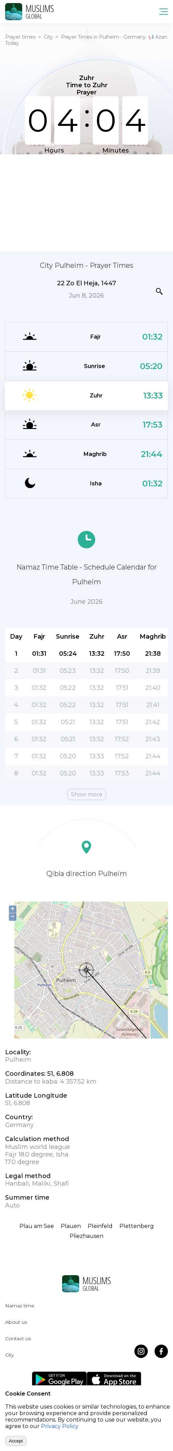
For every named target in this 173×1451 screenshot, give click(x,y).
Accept (16, 1440)
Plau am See (36, 1226)
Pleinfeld (100, 1226)
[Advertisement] (86, 202)
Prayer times (20, 37)
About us (16, 1322)
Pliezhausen (86, 1236)
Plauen (71, 1226)
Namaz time (19, 1306)
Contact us (18, 1338)
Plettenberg (136, 1226)
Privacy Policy (59, 1426)
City (48, 37)
